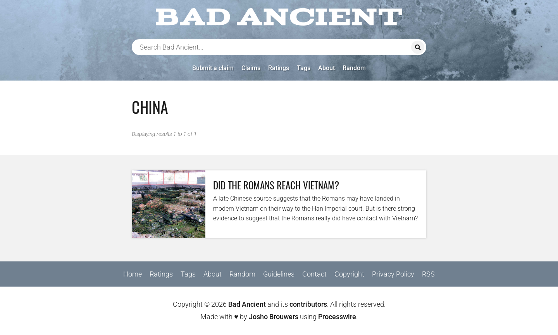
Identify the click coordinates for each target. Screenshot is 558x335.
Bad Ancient (247, 304)
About (326, 68)
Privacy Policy (393, 274)
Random (354, 68)
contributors (308, 304)
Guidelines (278, 274)
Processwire (337, 317)
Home (132, 274)
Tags (303, 68)
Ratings (278, 68)
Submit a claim (213, 68)
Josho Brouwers (273, 317)
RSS (428, 274)
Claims (250, 68)
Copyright (349, 274)
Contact (314, 274)
